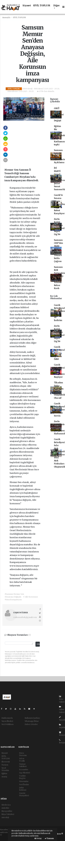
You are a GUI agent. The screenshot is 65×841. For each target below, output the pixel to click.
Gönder (38, 644)
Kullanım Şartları (32, 718)
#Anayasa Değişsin (13, 597)
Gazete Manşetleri (24, 794)
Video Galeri (61, 709)
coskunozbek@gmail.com (25, 617)
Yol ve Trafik (22, 759)
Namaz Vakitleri (22, 765)
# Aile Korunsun (30, 597)
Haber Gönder (31, 724)
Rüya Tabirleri (7, 814)
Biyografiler (6, 811)
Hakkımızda (7, 718)
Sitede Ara (6, 805)
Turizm (4, 765)
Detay (38, 838)
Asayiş (4, 776)
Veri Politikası (7, 724)
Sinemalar (23, 781)
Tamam (49, 838)
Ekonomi (5, 761)
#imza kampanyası (13, 599)
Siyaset (27, 5)
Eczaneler (23, 769)
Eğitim (4, 773)
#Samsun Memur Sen (14, 594)
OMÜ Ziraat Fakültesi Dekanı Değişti (59, 114)
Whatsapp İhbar (32, 721)
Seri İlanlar (24, 784)
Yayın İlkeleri (7, 721)
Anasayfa (6, 17)
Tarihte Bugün (22, 777)
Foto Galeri (61, 699)
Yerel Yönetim (5, 769)
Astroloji (5, 817)
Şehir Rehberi (22, 788)
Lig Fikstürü (24, 772)
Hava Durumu (23, 754)
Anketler (5, 808)
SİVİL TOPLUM (41, 5)
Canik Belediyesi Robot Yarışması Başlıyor (59, 371)
